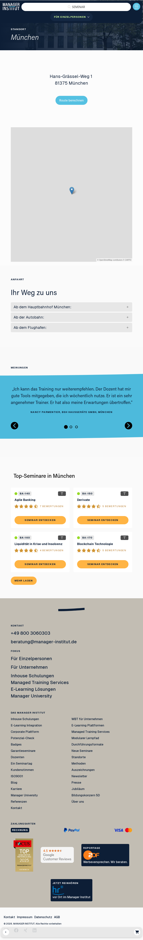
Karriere (16, 789)
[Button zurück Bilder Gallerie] (14, 425)
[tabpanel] (71, 400)
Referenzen (19, 801)
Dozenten (17, 757)
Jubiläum (78, 789)
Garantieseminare (23, 751)
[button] (76, 7)
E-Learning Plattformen (88, 725)
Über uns (78, 801)
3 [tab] (76, 427)
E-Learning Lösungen (33, 689)
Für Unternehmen (29, 667)
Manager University (31, 695)
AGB (57, 917)
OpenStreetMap (105, 260)
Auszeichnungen (83, 770)
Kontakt (16, 808)
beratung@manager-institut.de (44, 641)
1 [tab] (66, 427)
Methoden (79, 763)
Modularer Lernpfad (85, 738)
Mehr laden (24, 580)
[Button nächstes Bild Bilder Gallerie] (128, 425)
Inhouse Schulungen (32, 675)
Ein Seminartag (21, 763)
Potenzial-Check (22, 738)
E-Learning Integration (26, 725)
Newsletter (79, 776)
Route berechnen (71, 100)
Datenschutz (43, 917)
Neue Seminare (82, 751)
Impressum (24, 917)
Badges (16, 744)
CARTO (128, 260)
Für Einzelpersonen (31, 658)
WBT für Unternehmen (87, 719)
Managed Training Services (40, 682)
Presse (76, 782)
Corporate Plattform (25, 732)
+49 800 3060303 (30, 633)
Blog (14, 782)
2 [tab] (71, 427)
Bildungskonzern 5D (86, 795)
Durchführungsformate (87, 744)
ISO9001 (17, 776)
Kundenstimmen (22, 770)
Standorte (79, 757)
